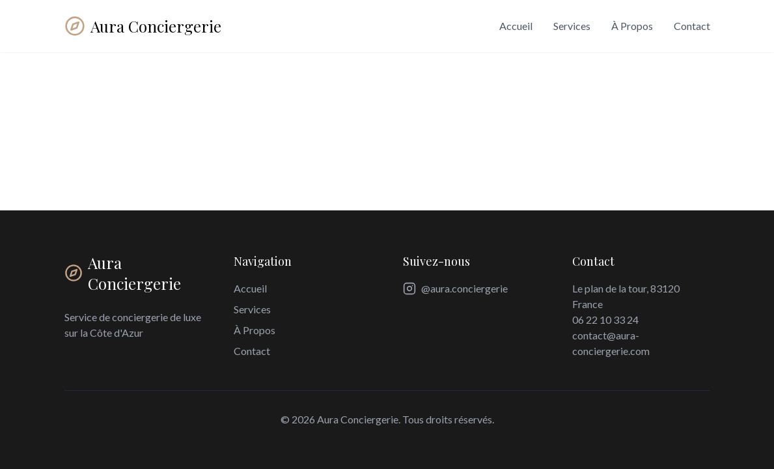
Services (571, 26)
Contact (692, 26)
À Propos (632, 26)
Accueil (515, 26)
